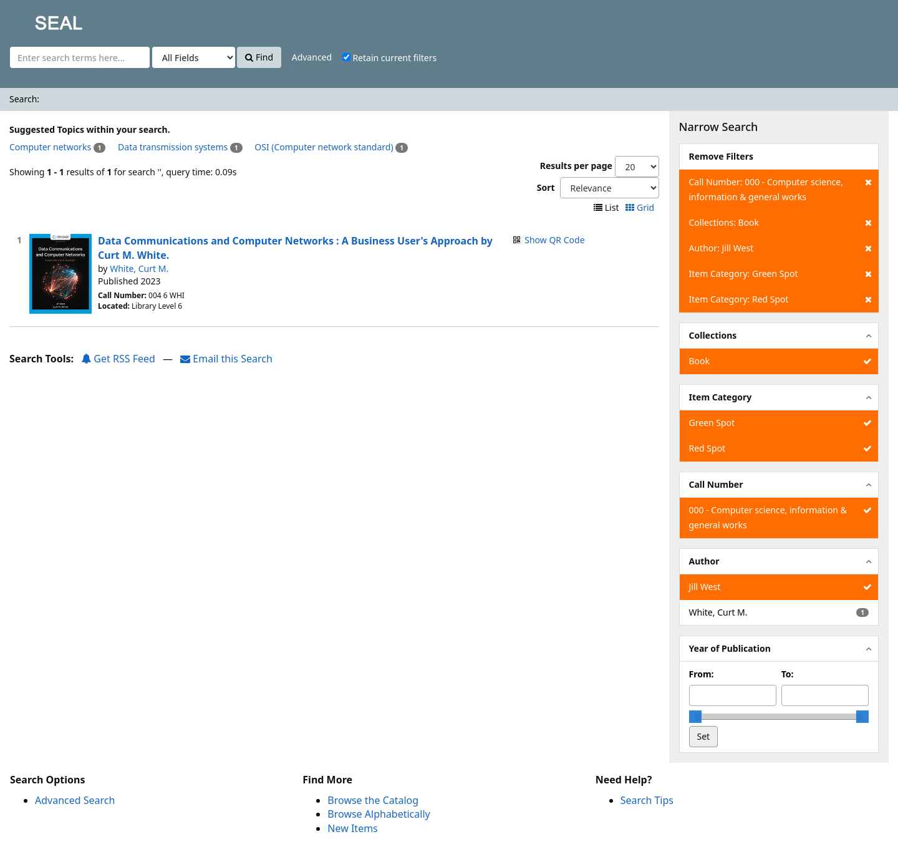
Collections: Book (780, 222)
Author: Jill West (780, 248)
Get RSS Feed (118, 358)
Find (259, 57)
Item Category (720, 397)
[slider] (695, 716)
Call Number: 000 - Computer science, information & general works (780, 189)
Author (704, 561)
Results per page (576, 166)
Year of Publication (730, 648)
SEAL (33, 19)
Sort (546, 187)
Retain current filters (389, 58)
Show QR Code (554, 240)
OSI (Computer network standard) (323, 147)
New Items (352, 828)
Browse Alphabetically (378, 814)
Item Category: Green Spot (780, 273)
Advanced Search (75, 800)
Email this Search (226, 358)
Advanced (312, 57)
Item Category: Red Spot (780, 299)
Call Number (716, 484)
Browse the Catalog (372, 800)
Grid (640, 207)
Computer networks (50, 147)
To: (787, 674)
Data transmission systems (173, 147)
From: (701, 674)
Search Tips (647, 800)
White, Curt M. (139, 268)
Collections (713, 335)
